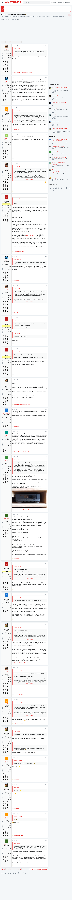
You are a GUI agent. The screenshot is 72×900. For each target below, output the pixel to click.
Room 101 (54, 116)
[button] (2, 2)
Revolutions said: (17, 671)
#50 (46, 841)
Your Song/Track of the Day (58, 109)
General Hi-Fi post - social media (59, 103)
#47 (46, 758)
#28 (46, 109)
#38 (46, 433)
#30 (46, 165)
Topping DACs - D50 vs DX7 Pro (59, 179)
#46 (46, 729)
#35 (46, 350)
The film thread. (55, 123)
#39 (46, 458)
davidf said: (16, 112)
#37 (46, 410)
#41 (46, 564)
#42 (46, 595)
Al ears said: (16, 200)
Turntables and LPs (56, 133)
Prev (4, 43)
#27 (46, 78)
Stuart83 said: (17, 567)
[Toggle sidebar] (69, 16)
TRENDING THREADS (54, 85)
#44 (46, 668)
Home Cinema (55, 127)
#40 (46, 515)
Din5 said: (16, 461)
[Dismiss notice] (68, 8)
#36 (46, 381)
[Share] (44, 47)
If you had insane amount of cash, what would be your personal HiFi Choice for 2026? (60, 172)
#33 (46, 287)
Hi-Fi (53, 94)
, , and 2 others (23, 73)
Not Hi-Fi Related (55, 120)
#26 (46, 46)
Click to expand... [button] (29, 180)
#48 (46, 785)
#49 (46, 814)
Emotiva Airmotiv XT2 (32, 236)
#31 (46, 197)
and (19, 104)
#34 (46, 319)
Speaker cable (55, 97)
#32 (46, 257)
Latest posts (52, 137)
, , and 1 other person (24, 510)
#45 (46, 701)
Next (19, 43)
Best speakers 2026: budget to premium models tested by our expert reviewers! (23, 8)
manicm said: (16, 49)
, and (22, 405)
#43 (46, 625)
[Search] (36, 2)
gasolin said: (16, 353)
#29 (46, 135)
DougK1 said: (16, 260)
